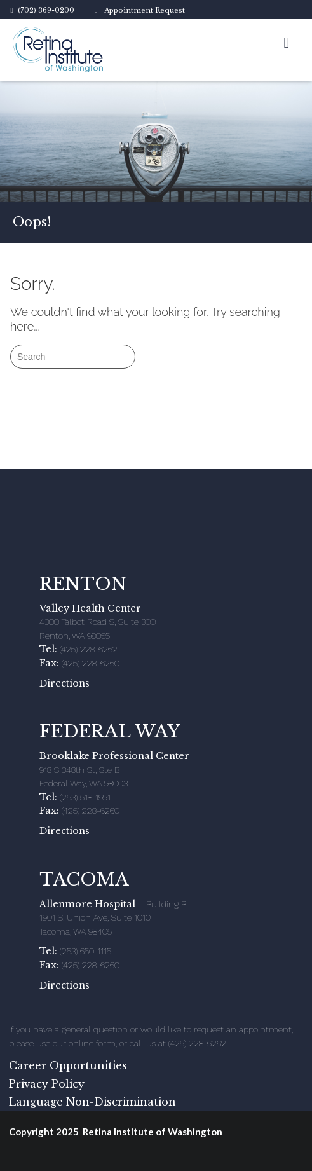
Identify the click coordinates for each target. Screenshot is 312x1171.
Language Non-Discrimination (92, 1101)
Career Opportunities (68, 1065)
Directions (64, 683)
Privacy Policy (47, 1084)
